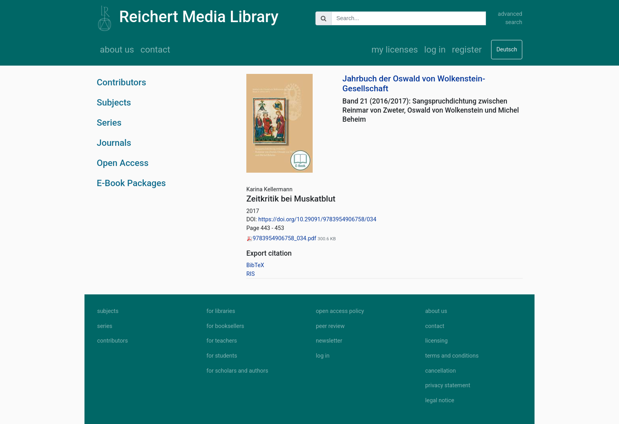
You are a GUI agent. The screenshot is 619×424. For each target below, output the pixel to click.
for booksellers (225, 326)
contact (155, 49)
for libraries (220, 311)
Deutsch (506, 49)
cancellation (440, 370)
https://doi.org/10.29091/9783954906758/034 (317, 219)
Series (109, 122)
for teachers (221, 340)
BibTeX (255, 265)
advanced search (510, 18)
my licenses (394, 49)
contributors (112, 340)
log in (435, 49)
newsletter (329, 340)
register (467, 49)
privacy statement (447, 385)
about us (117, 49)
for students (221, 355)
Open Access (122, 163)
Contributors (121, 82)
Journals (114, 143)
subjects (107, 311)
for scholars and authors (237, 370)
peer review (330, 326)
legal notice (439, 400)
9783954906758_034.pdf (281, 238)
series (105, 326)
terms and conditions (451, 355)
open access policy (340, 311)
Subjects (114, 102)
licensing (436, 340)
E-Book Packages (131, 183)
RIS (250, 274)
